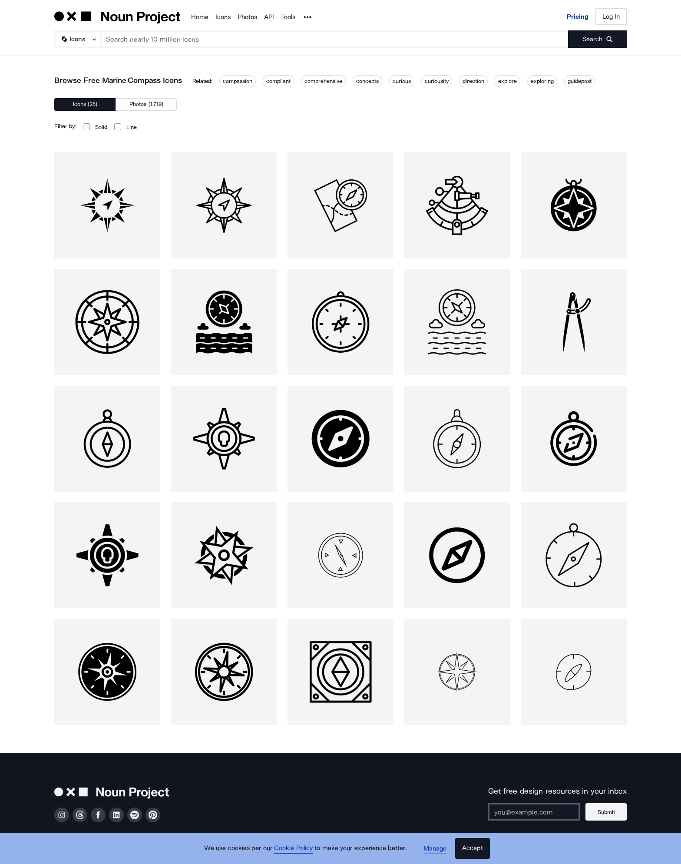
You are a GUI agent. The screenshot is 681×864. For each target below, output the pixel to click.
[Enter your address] (533, 812)
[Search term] (335, 39)
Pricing (577, 16)
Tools (288, 17)
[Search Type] (77, 39)
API (269, 17)
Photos (247, 17)
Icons (223, 17)
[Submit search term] (597, 39)
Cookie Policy (293, 849)
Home (199, 17)
